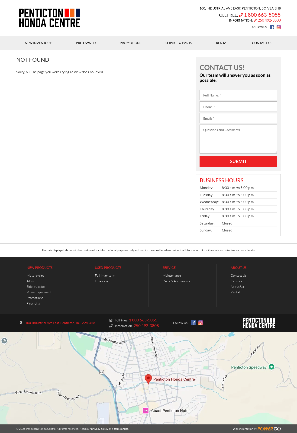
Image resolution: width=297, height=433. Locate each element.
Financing (33, 303)
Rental (235, 292)
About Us (238, 267)
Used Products (108, 267)
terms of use (121, 428)
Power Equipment (39, 292)
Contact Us (238, 275)
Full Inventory (105, 275)
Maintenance (172, 275)
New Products (39, 267)
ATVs (30, 281)
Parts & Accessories (176, 281)
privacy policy (99, 428)
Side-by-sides (36, 287)
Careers (236, 281)
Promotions (35, 298)
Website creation (243, 428)
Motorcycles (35, 275)
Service (169, 267)
